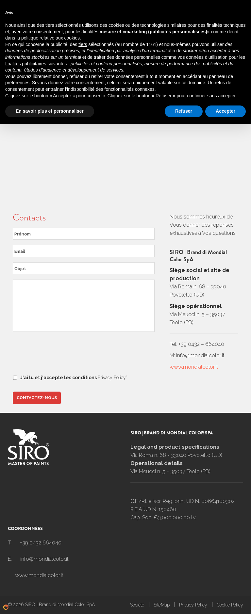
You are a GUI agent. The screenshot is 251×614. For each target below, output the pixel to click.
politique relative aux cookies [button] (50, 528)
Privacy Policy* (112, 377)
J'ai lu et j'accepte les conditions (73, 377)
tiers (82, 534)
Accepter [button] (225, 601)
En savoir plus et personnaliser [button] (50, 601)
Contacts (120, 5)
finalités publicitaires (25, 554)
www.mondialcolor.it (194, 367)
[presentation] (62, 354)
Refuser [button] (183, 601)
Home (14, 45)
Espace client (190, 5)
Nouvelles (153, 5)
